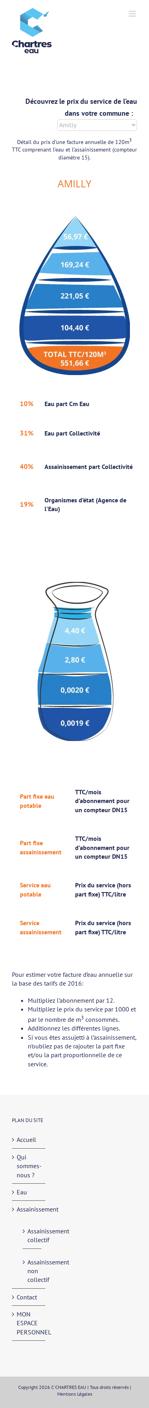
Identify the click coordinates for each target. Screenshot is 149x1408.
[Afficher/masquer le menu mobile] (133, 14)
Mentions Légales (74, 1394)
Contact (27, 1297)
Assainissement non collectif (32, 1271)
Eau (22, 1192)
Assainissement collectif (32, 1235)
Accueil (26, 1140)
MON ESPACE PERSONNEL (29, 1323)
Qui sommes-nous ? (29, 1166)
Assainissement (29, 1209)
